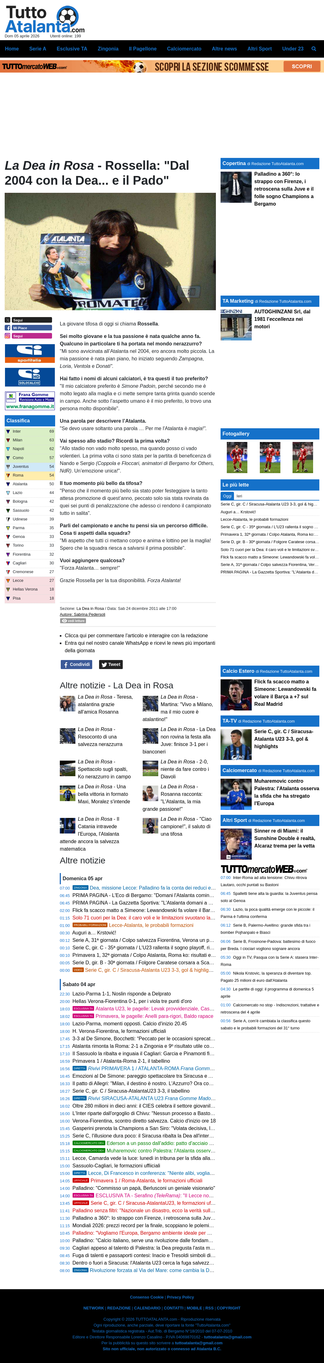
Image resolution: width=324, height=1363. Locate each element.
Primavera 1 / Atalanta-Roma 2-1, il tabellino (121, 1061)
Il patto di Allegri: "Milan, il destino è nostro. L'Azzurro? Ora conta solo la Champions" (166, 1083)
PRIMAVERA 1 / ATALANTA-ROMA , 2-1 (157, 1068)
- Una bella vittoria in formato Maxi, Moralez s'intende (104, 794)
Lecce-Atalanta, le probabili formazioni (133, 925)
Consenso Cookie (147, 1297)
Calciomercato (239, 770)
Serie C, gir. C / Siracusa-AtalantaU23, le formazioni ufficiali (147, 1203)
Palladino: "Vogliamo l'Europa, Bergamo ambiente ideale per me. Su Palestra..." (161, 1233)
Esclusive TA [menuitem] (72, 48)
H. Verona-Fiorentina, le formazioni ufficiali (119, 1031)
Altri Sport (234, 820)
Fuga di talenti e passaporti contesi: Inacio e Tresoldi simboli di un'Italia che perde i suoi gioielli (177, 1255)
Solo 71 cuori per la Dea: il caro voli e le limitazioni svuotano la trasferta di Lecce (161, 917)
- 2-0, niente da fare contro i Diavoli (185, 769)
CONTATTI (173, 1308)
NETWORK (93, 1308)
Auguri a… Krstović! (94, 932)
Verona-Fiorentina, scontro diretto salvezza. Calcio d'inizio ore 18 (144, 1120)
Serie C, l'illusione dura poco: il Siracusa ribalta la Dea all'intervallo (146, 1135)
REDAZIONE (119, 1308)
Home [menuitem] (12, 48)
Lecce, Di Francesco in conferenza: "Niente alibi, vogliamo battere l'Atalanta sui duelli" (175, 1173)
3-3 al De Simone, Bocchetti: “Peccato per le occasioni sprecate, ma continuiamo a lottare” (172, 1038)
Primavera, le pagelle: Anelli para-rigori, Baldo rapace (143, 1016)
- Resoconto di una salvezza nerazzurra (100, 737)
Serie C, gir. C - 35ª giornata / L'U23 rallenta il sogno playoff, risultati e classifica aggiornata (174, 947)
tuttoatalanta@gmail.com (228, 1337)
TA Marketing (238, 301)
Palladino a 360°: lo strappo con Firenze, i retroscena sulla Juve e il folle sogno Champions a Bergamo (186, 1218)
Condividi (76, 664)
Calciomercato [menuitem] (184, 48)
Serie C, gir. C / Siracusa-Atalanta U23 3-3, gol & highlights (144, 970)
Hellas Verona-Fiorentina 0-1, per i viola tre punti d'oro (132, 1001)
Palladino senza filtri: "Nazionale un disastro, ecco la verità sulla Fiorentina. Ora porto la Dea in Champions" (191, 1210)
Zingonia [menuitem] (108, 48)
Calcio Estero (238, 671)
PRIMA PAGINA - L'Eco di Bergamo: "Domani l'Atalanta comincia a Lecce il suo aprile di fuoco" (177, 895)
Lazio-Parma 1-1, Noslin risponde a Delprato (122, 993)
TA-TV (230, 721)
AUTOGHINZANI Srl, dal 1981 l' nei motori (282, 319)
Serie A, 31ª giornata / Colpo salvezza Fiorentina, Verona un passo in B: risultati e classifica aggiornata (186, 940)
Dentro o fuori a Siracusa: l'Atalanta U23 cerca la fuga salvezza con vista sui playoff (165, 1263)
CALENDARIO (147, 1308)
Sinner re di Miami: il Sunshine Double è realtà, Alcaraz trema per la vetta (284, 838)
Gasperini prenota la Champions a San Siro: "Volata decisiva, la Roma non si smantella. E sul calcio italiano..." (194, 1128)
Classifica (18, 420)
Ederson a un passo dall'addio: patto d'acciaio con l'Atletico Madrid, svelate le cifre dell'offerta (192, 1143)
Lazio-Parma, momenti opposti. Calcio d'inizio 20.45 (130, 1023)
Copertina (234, 163)
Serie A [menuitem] (37, 48)
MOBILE (194, 1308)
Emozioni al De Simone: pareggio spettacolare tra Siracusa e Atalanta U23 (155, 1076)
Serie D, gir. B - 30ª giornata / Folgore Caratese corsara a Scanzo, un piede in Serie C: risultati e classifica (190, 962)
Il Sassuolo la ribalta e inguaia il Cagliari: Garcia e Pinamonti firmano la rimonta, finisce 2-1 (173, 1053)
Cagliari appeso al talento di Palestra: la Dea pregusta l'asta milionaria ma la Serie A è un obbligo (180, 1248)
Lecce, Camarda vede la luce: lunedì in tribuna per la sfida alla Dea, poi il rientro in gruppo (172, 1158)
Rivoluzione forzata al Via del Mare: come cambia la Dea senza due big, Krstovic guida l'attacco (187, 1270)
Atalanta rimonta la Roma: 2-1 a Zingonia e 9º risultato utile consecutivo (151, 1046)
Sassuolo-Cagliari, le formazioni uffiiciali (116, 1165)
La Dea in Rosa (90, 608)
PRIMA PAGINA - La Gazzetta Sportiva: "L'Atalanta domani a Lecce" (148, 902)
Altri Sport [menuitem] (259, 48)
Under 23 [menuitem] (292, 48)
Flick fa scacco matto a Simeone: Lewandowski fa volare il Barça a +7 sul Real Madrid (168, 910)
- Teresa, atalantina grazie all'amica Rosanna (105, 704)
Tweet (111, 664)
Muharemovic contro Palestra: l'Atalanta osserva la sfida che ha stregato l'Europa (179, 1150)
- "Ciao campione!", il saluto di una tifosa (186, 826)
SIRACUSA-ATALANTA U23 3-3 (149, 1098)
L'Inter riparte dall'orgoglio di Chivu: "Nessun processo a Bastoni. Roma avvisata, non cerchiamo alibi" (185, 1113)
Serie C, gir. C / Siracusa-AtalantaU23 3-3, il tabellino (131, 1091)
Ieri (239, 496)
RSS (209, 1308)
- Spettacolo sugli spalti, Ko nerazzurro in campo (104, 769)
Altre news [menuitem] (224, 48)
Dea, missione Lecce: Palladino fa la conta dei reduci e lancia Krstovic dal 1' (165, 887)
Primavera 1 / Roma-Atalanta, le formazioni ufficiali (137, 1180)
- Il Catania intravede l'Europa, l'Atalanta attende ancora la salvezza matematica (89, 834)
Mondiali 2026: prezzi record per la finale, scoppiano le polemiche (145, 1225)
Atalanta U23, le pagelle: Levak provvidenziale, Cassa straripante (156, 1008)
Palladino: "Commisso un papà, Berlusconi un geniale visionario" (144, 1188)
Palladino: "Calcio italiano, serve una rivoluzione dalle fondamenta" (146, 1240)
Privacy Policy (180, 1297)
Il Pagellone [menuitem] (143, 48)
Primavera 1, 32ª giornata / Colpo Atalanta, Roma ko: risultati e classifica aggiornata (165, 955)
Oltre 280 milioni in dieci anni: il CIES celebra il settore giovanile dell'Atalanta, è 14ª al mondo (175, 1106)
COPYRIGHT (229, 1308)
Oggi (227, 496)
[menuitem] (314, 48)
